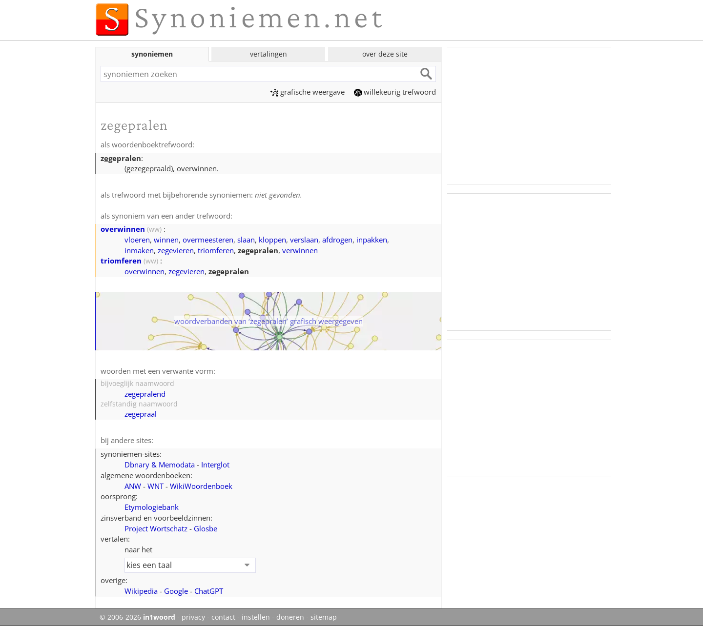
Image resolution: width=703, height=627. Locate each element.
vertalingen (268, 54)
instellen (256, 617)
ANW (132, 486)
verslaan (304, 239)
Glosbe (205, 528)
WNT (155, 486)
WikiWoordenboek (201, 486)
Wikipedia (141, 591)
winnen (166, 239)
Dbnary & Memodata (159, 464)
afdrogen (337, 239)
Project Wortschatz (155, 528)
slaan (246, 239)
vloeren (137, 239)
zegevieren (176, 250)
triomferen (216, 250)
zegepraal (140, 414)
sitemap (323, 617)
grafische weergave (307, 92)
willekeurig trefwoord (395, 92)
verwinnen (300, 250)
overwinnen (123, 229)
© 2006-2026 (137, 617)
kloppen (272, 239)
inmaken (139, 250)
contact (223, 617)
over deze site (385, 54)
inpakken (371, 239)
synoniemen (152, 54)
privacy (193, 617)
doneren (290, 617)
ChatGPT (208, 591)
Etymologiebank (151, 507)
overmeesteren (208, 239)
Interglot (215, 464)
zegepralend (144, 394)
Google (176, 591)
